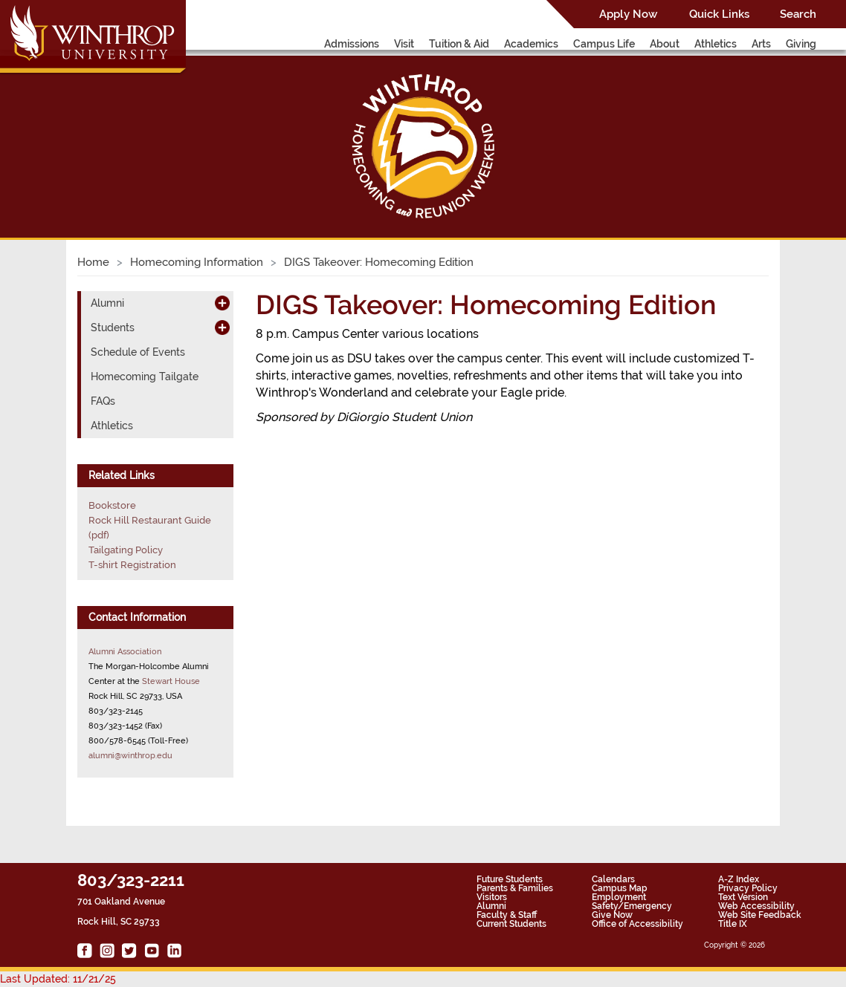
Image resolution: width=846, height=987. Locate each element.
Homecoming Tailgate (144, 376)
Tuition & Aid (459, 44)
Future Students (510, 879)
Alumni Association (124, 651)
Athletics (715, 44)
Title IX (732, 924)
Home (93, 262)
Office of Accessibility (637, 924)
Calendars (613, 879)
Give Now (612, 915)
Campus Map (620, 888)
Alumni (107, 303)
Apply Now (628, 14)
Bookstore (112, 505)
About (664, 44)
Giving (801, 44)
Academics (531, 44)
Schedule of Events (138, 352)
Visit (404, 44)
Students (113, 327)
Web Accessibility (756, 906)
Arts (761, 44)
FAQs (103, 401)
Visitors (492, 897)
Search (798, 14)
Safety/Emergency (632, 906)
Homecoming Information (196, 262)
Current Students (511, 924)
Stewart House (171, 681)
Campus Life (604, 44)
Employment (619, 897)
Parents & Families (515, 888)
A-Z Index (738, 879)
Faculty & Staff (507, 915)
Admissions (351, 44)
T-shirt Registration (132, 564)
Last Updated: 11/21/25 (58, 979)
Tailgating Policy (125, 550)
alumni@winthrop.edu (130, 755)
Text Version (743, 897)
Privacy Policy (748, 888)
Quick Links (719, 14)
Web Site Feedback (759, 915)
